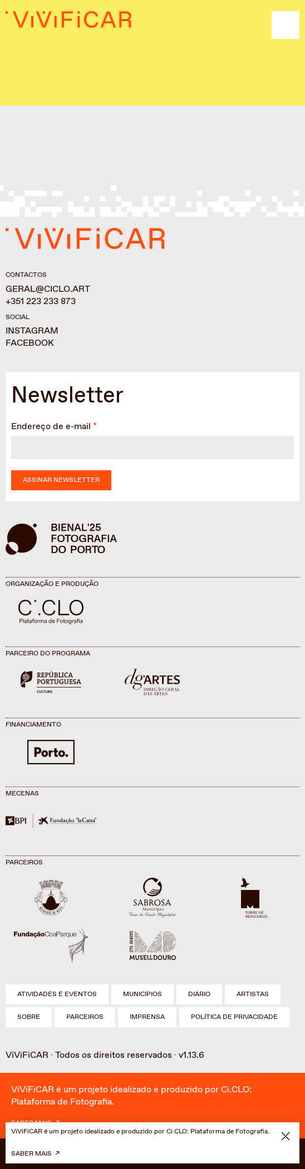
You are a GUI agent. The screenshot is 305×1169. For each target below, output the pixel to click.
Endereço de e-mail (51, 426)
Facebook (30, 343)
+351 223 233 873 (41, 301)
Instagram (32, 331)
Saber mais (31, 1154)
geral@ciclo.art (48, 289)
